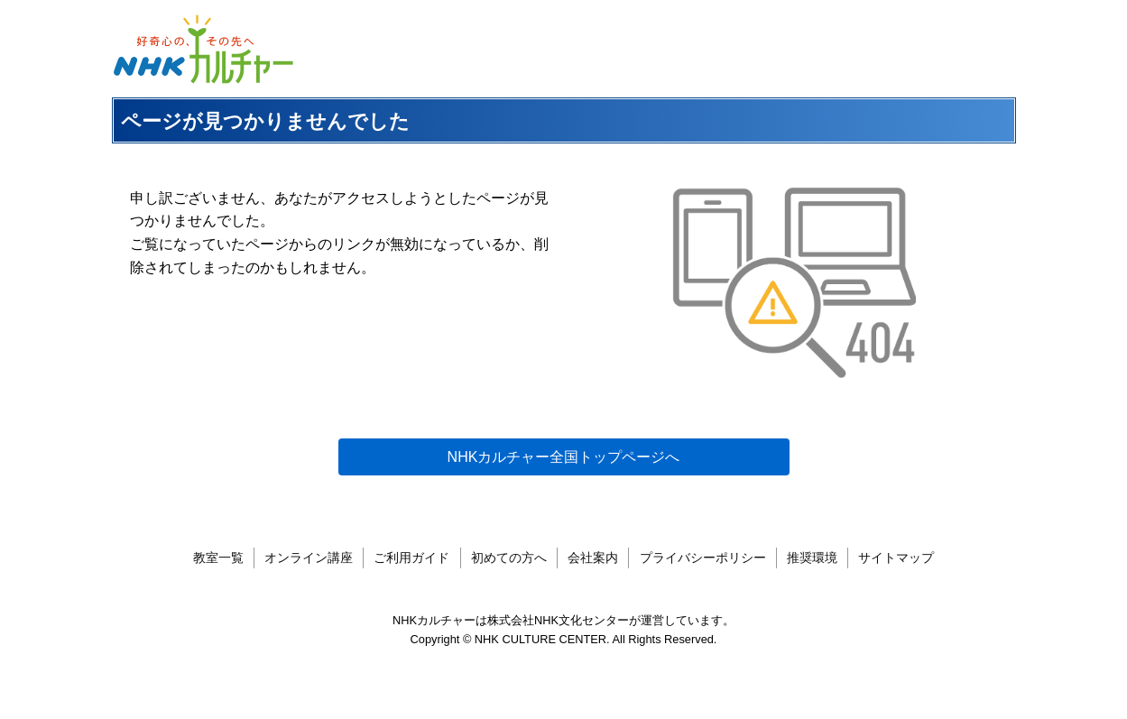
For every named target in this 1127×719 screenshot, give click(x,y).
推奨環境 (812, 557)
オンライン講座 (308, 557)
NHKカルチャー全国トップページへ (564, 457)
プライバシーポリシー (703, 557)
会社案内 (593, 557)
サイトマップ (896, 557)
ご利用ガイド (411, 557)
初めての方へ (509, 557)
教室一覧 (218, 557)
